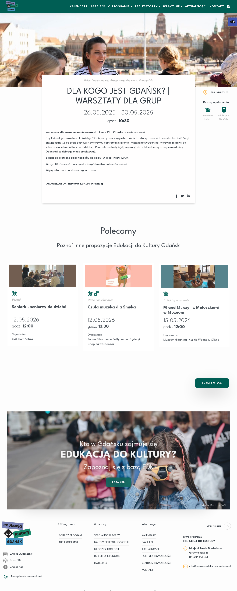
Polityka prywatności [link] (156, 556)
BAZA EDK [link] (97, 6)
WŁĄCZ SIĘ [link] (171, 6)
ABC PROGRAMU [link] (68, 542)
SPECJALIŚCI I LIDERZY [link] (107, 535)
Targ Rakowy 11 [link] (218, 92)
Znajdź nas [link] (13, 567)
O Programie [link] (119, 6)
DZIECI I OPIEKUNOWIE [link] (107, 556)
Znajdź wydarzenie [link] (18, 553)
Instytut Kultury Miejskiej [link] (85, 183)
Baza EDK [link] (118, 493)
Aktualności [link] (196, 6)
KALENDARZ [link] (79, 6)
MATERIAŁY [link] (100, 563)
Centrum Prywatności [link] (156, 563)
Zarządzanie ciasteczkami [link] (22, 576)
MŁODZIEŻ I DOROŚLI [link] (106, 549)
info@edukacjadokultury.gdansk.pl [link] (210, 566)
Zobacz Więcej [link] (212, 383)
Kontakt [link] (217, 6)
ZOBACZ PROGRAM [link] (70, 535)
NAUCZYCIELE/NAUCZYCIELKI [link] (111, 542)
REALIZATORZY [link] (146, 6)
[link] (232, 22)
